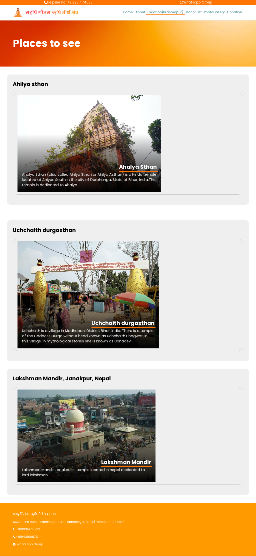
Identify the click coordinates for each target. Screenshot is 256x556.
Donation (234, 12)
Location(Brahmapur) (166, 12)
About (140, 12)
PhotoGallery (214, 12)
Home (128, 12)
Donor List (194, 12)
